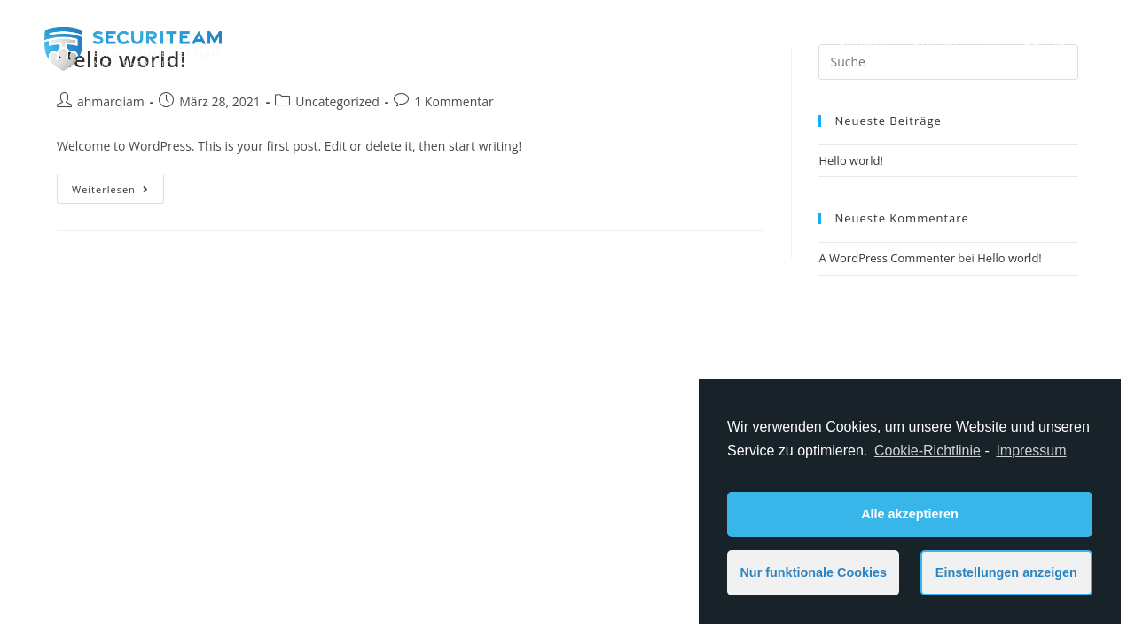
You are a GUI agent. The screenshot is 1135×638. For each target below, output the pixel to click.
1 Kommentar (454, 101)
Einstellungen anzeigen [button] (1006, 572)
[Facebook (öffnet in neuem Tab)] (1031, 44)
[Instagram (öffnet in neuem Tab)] (1058, 44)
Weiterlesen (110, 189)
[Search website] (992, 44)
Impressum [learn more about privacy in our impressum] (1031, 450)
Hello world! (850, 160)
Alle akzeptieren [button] (910, 514)
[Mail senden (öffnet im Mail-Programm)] (1084, 44)
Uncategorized (337, 101)
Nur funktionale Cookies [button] (813, 572)
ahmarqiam (111, 101)
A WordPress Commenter (886, 258)
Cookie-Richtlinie (927, 450)
